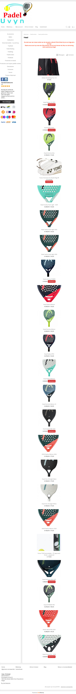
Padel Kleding (10, 49)
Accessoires (10, 34)
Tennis (10, 72)
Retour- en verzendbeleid (65, 667)
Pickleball (10, 57)
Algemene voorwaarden (8, 669)
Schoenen (10, 69)
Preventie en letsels (10, 60)
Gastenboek (43, 27)
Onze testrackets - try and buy (10, 43)
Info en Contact (29, 27)
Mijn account (19, 27)
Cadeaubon (10, 40)
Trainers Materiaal (10, 75)
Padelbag (10, 52)
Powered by (38, 692)
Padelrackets (10, 55)
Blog (36, 27)
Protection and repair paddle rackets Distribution (10, 65)
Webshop (10, 27)
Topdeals (10, 46)
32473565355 (6, 683)
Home (2, 27)
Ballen (10, 37)
